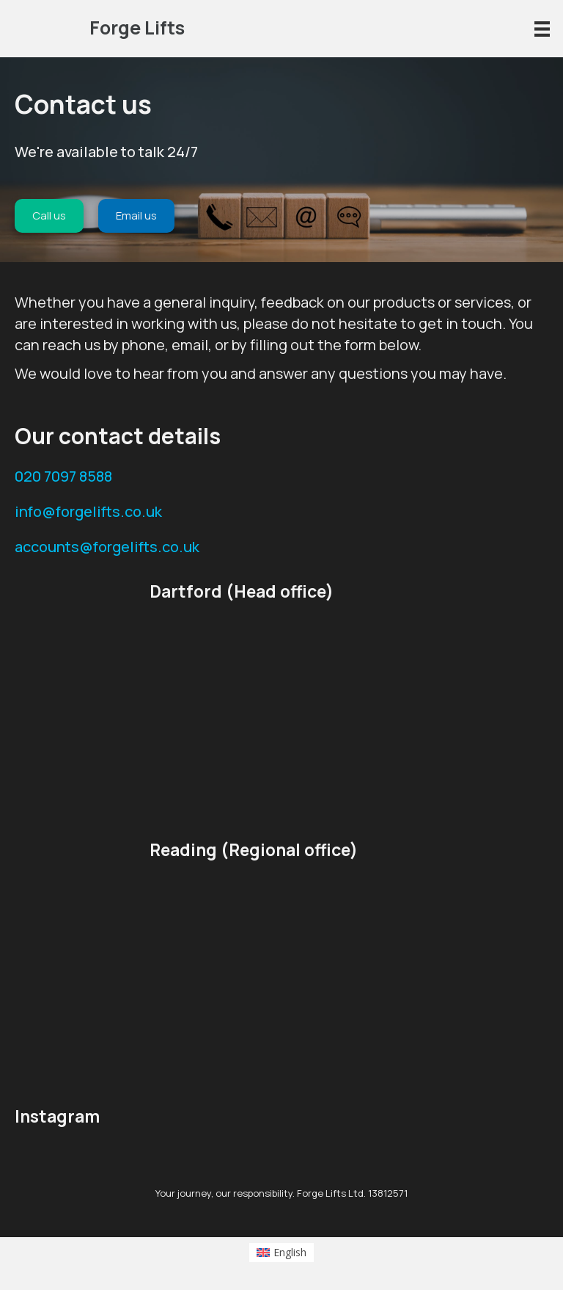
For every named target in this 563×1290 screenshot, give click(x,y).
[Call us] (49, 216)
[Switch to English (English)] (281, 1252)
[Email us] (136, 216)
